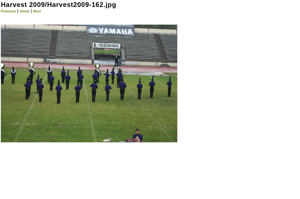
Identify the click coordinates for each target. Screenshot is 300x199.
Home (25, 11)
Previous (8, 11)
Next (37, 11)
